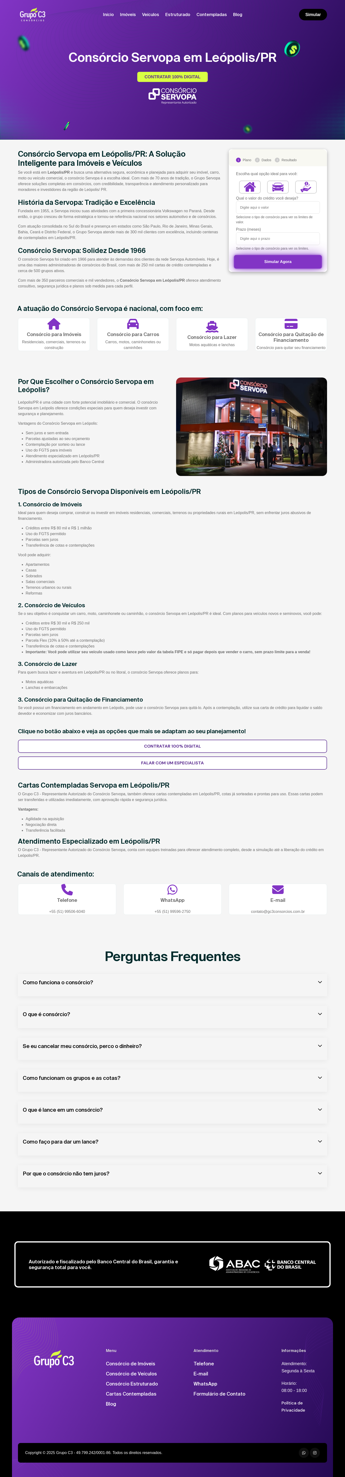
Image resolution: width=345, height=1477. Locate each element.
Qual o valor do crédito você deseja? (267, 198)
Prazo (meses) (248, 229)
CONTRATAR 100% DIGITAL (172, 76)
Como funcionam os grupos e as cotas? (72, 1078)
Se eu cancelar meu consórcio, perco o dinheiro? (82, 1046)
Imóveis (128, 14)
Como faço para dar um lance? (60, 1142)
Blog (237, 14)
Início (108, 14)
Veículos (150, 14)
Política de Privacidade (293, 1406)
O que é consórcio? (46, 1014)
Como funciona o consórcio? (58, 982)
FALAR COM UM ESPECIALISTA (172, 763)
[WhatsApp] (304, 1453)
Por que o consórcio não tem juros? (66, 1173)
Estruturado (177, 14)
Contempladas (211, 14)
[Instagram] (315, 1453)
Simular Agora (277, 261)
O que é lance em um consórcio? (63, 1110)
